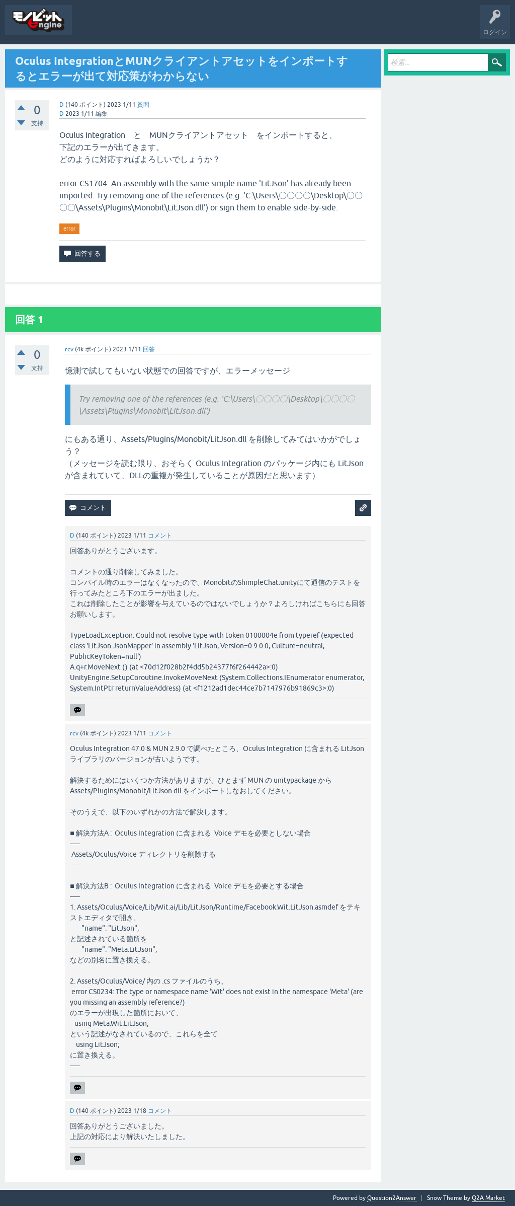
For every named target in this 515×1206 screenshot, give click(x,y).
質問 (89, 27)
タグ (152, 27)
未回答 (120, 27)
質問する (184, 27)
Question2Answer (391, 1197)
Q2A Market (488, 1197)
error (69, 228)
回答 (149, 349)
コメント (160, 535)
